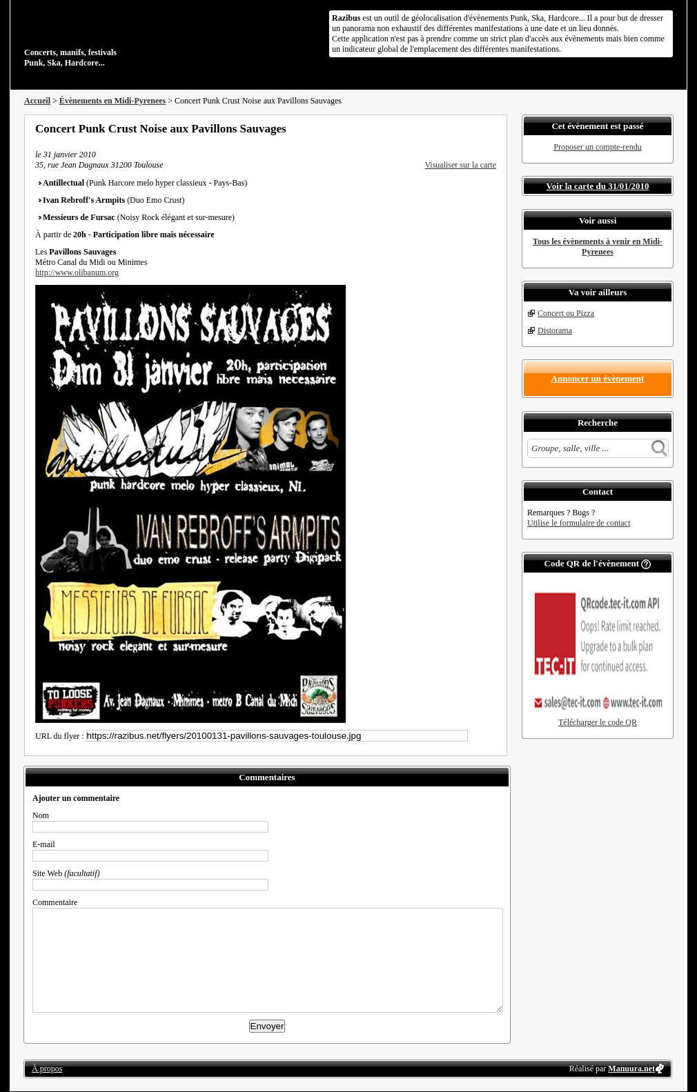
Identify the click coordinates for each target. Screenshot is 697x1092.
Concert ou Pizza (566, 313)
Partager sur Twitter (454, 128)
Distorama (555, 330)
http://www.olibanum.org (77, 272)
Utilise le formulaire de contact (578, 523)
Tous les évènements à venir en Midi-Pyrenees (597, 247)
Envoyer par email (472, 128)
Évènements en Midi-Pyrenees (112, 101)
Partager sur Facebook (435, 128)
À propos (47, 1068)
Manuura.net (631, 1068)
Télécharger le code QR (597, 722)
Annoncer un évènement (598, 378)
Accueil (37, 101)
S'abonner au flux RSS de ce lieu (491, 128)
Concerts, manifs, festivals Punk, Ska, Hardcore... (113, 37)
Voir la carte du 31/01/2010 (598, 186)
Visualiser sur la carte (460, 165)
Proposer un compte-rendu (597, 147)
